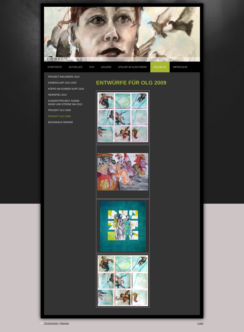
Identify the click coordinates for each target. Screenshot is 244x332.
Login (200, 323)
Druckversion (50, 323)
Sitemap (64, 323)
